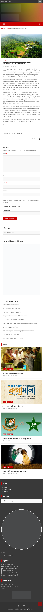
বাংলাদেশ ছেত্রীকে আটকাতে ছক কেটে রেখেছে (14, 133)
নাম (4, 175)
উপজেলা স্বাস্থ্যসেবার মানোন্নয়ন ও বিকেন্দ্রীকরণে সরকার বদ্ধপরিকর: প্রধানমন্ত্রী (20, 323)
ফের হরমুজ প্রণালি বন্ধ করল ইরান (10, 327)
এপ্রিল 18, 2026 (7, 375)
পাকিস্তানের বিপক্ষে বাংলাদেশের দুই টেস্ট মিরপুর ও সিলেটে (15, 316)
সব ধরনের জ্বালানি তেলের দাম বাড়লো (11, 304)
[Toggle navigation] (3, 24)
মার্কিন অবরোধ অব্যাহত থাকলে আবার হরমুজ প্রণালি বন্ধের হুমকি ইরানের (18, 331)
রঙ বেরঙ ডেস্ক (14, 66)
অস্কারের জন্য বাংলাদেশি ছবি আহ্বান (30, 139)
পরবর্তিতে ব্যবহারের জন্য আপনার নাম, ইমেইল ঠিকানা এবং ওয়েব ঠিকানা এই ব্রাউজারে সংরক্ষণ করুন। (21, 201)
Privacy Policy (28, 609)
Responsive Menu (40, 1)
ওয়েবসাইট (5, 191)
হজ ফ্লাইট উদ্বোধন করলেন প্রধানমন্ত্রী (11, 308)
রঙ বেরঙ (20, 609)
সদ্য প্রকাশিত (9, 369)
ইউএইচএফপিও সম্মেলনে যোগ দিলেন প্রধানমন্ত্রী (13, 338)
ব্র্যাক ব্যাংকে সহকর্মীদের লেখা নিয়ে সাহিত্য (12, 312)
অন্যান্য (4, 60)
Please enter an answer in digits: (12, 206)
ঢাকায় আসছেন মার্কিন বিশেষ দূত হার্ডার (11, 334)
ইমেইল (5, 183)
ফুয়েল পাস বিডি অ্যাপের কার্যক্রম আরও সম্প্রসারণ (13, 319)
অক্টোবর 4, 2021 (6, 66)
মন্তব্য (5, 154)
